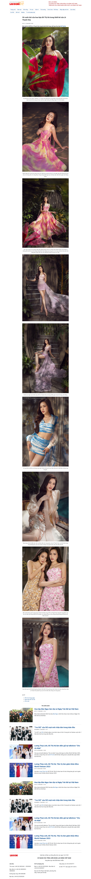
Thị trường (43, 9)
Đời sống (25, 9)
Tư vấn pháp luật (30, 12)
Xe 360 (12, 12)
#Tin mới (27, 701)
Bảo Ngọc (55, 714)
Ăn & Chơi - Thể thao (53, 9)
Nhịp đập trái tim (64, 9)
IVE (42, 732)
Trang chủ (13, 9)
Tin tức (31, 9)
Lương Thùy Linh (43, 771)
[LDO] (21, 715)
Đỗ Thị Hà (63, 26)
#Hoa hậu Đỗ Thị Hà (30, 699)
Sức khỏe (72, 9)
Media (22, 12)
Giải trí (37, 9)
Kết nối (18, 12)
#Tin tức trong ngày (30, 698)
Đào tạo (19, 9)
